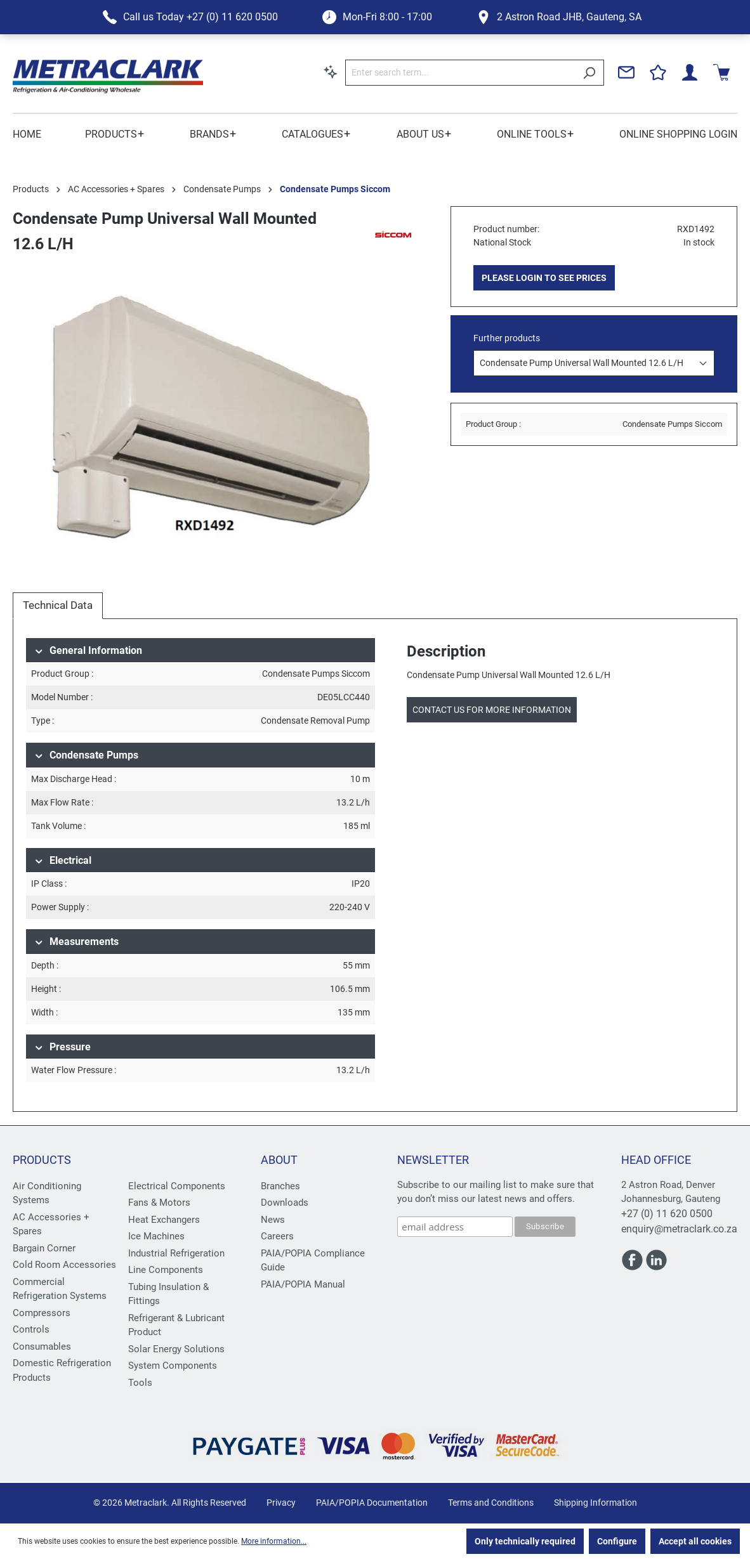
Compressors (41, 1313)
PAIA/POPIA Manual (303, 1284)
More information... (273, 1541)
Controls (31, 1329)
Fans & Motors (159, 1202)
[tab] (58, 605)
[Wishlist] (658, 72)
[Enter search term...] (460, 73)
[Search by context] (330, 72)
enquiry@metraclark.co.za (679, 1229)
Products (42, 1159)
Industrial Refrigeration (176, 1253)
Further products (506, 338)
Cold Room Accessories (64, 1264)
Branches (280, 1186)
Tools (140, 1382)
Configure (617, 1541)
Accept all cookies (695, 1541)
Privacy (281, 1502)
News (273, 1219)
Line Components (165, 1269)
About (279, 1159)
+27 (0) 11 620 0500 (667, 1214)
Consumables (42, 1346)
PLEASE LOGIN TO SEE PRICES (544, 278)
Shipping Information (595, 1502)
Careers (277, 1236)
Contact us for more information (491, 710)
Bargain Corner (44, 1248)
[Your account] (690, 72)
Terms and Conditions (491, 1502)
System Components (172, 1365)
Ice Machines (156, 1236)
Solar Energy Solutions (176, 1349)
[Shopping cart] (721, 72)
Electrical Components (176, 1186)
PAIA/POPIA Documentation (372, 1502)
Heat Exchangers (164, 1219)
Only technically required (525, 1541)
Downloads (284, 1202)
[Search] (589, 73)
